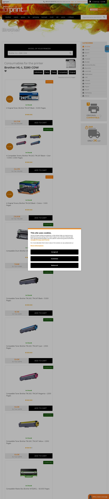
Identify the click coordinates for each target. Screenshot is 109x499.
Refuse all (54, 265)
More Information (37, 246)
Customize (54, 258)
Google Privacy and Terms (40, 240)
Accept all (54, 252)
